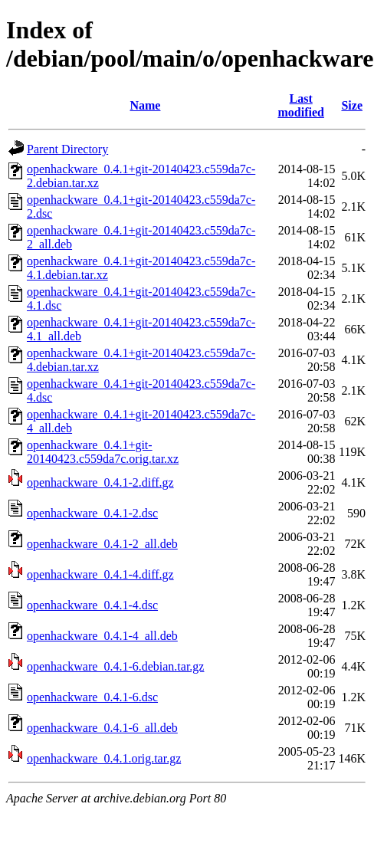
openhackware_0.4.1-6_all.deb (102, 727)
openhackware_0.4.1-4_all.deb (102, 635)
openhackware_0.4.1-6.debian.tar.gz (115, 666)
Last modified (300, 105)
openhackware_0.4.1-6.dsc (92, 697)
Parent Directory (67, 149)
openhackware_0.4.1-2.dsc (92, 513)
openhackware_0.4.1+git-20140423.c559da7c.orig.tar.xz (103, 451)
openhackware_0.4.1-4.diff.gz (100, 574)
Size (352, 105)
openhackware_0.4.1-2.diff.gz (100, 482)
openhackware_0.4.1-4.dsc (92, 605)
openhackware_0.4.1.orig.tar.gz (104, 758)
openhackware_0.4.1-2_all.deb (102, 543)
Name (145, 105)
